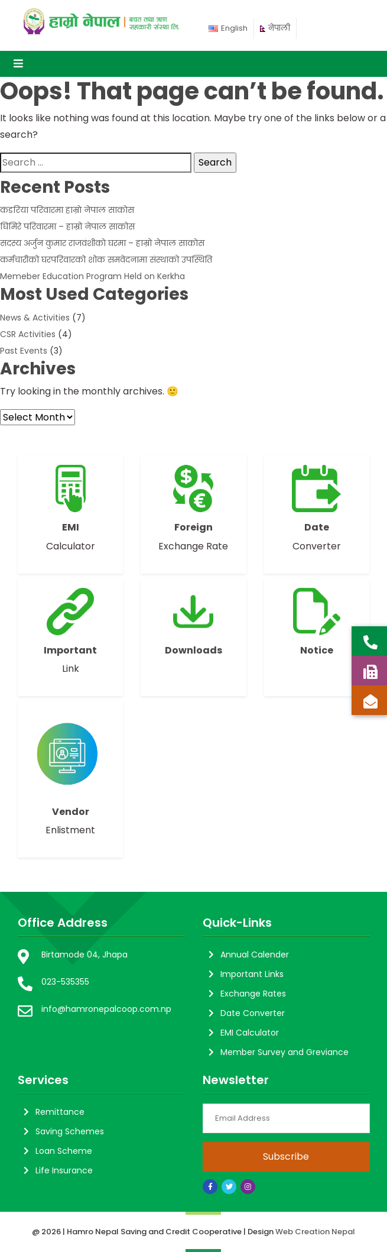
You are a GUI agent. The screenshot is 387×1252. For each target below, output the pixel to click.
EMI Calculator (249, 1033)
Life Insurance (64, 1170)
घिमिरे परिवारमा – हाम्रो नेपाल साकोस (67, 226)
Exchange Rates (253, 993)
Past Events (23, 351)
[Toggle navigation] (18, 64)
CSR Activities (28, 334)
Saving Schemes (69, 1131)
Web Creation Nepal (315, 1231)
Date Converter (252, 1013)
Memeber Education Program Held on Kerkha (92, 276)
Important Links (252, 974)
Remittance (59, 1112)
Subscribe (286, 1156)
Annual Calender (254, 954)
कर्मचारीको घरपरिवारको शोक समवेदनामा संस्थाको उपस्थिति (106, 260)
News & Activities (35, 317)
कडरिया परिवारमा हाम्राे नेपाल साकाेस (67, 210)
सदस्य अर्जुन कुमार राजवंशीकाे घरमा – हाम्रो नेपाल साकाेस (102, 243)
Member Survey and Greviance (284, 1052)
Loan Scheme (63, 1151)
